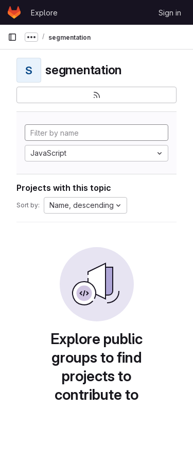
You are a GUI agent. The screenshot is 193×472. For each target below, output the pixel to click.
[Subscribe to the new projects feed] (96, 95)
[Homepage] (14, 12)
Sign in (170, 12)
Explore (44, 12)
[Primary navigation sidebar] (12, 37)
